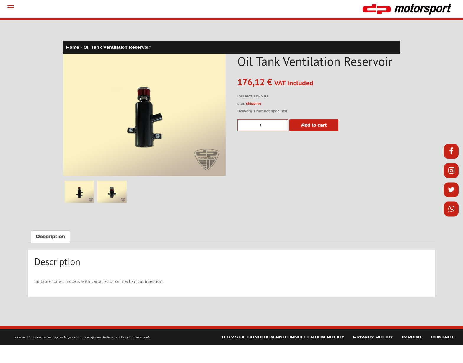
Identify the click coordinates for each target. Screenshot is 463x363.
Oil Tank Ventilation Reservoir (117, 47)
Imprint (412, 337)
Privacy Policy (373, 337)
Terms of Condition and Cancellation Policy (282, 337)
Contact (442, 337)
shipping (253, 103)
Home (72, 47)
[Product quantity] (262, 125)
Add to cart (314, 125)
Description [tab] (50, 237)
